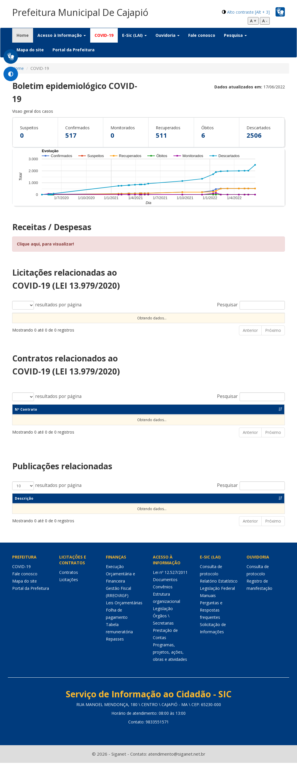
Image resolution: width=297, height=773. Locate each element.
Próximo (273, 340)
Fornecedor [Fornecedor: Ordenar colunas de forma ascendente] (222, 419)
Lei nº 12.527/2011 (170, 582)
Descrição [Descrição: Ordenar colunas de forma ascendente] (24, 508)
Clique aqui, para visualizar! (45, 244)
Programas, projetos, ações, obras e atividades (170, 662)
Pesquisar (251, 305)
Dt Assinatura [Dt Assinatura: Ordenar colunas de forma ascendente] (74, 419)
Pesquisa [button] (235, 35)
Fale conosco (201, 35)
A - (264, 20)
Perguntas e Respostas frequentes (211, 620)
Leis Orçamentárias (124, 613)
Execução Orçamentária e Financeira (120, 584)
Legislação (163, 618)
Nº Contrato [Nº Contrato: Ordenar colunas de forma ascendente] (26, 419)
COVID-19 (104, 35)
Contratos (68, 582)
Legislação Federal (217, 598)
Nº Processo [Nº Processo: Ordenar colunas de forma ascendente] (26, 317)
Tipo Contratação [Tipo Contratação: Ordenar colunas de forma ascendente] (76, 317)
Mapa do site (30, 49)
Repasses (115, 649)
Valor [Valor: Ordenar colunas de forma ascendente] (242, 317)
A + (253, 20)
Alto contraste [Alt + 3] (248, 12)
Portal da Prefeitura (73, 49)
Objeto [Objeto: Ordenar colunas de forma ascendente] (124, 317)
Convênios (163, 597)
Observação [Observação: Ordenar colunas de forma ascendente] (161, 317)
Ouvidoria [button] (167, 35)
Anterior (250, 340)
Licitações (68, 589)
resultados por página (47, 305)
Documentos (165, 589)
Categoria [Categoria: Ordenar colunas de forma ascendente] (99, 508)
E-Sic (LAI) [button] (134, 35)
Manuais (208, 605)
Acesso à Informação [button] (61, 35)
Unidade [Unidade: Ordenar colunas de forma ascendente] (202, 317)
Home (25, 35)
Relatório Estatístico (219, 591)
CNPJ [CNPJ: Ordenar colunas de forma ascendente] (187, 419)
